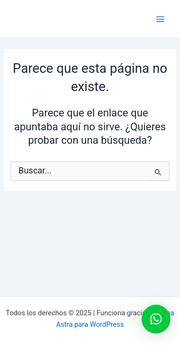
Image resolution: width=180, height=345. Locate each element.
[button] (156, 319)
